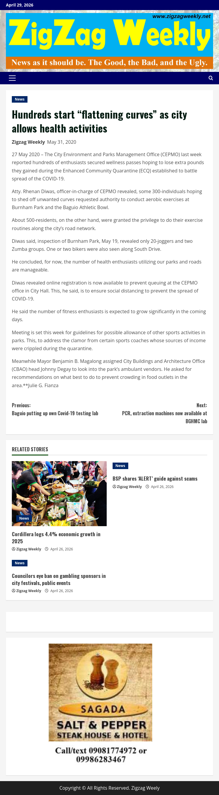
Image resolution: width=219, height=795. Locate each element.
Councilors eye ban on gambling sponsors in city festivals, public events (59, 579)
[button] (12, 78)
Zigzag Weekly (28, 142)
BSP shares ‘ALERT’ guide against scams (155, 478)
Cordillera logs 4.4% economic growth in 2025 (56, 537)
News (20, 99)
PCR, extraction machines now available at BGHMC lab (158, 413)
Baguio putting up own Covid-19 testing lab (61, 409)
